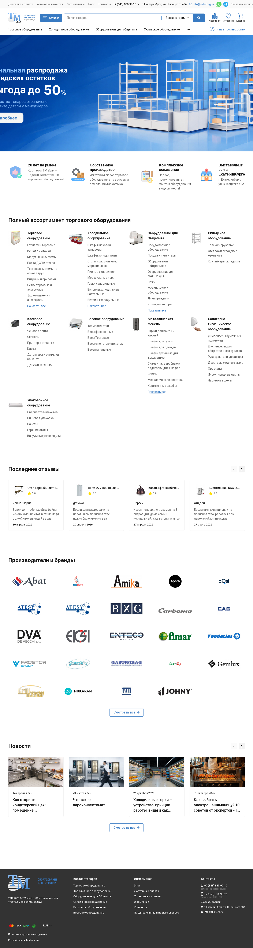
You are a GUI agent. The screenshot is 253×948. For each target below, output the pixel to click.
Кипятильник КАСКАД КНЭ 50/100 (225, 488)
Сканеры (33, 337)
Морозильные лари (101, 277)
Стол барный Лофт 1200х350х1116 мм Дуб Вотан (43, 488)
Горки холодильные (101, 283)
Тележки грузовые (221, 245)
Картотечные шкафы (162, 385)
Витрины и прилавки (41, 279)
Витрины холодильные (103, 300)
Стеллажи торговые (41, 245)
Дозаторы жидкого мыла (225, 362)
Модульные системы (41, 257)
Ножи (151, 282)
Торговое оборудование (25, 29)
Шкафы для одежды (162, 347)
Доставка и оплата (20, 4)
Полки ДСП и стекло (41, 263)
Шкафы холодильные (103, 255)
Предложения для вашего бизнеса (156, 912)
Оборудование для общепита (116, 29)
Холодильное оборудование (69, 29)
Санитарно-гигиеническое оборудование (220, 324)
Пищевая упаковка (40, 418)
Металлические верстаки (165, 379)
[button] (234, 469)
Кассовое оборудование (89, 907)
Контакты (104, 4)
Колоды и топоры (160, 304)
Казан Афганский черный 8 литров (164, 488)
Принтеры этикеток (40, 342)
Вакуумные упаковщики (44, 436)
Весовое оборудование (106, 319)
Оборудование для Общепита (92, 896)
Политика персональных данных (27, 934)
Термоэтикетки (98, 326)
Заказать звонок (242, 4)
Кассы (31, 348)
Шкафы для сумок (160, 341)
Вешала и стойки (39, 251)
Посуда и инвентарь (162, 255)
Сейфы (152, 374)
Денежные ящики (39, 365)
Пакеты (32, 424)
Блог (91, 4)
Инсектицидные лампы (224, 374)
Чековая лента (37, 331)
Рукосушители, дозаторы (225, 356)
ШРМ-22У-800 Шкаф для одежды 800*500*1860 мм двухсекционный (104, 488)
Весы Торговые (98, 337)
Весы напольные (99, 349)
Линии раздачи (158, 298)
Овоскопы (215, 368)
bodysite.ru (32, 940)
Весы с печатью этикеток (105, 343)
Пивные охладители (101, 271)
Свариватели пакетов (42, 412)
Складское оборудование (162, 29)
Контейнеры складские (224, 261)
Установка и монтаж (50, 4)
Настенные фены (220, 380)
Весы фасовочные (100, 331)
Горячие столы (37, 430)
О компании (141, 901)
